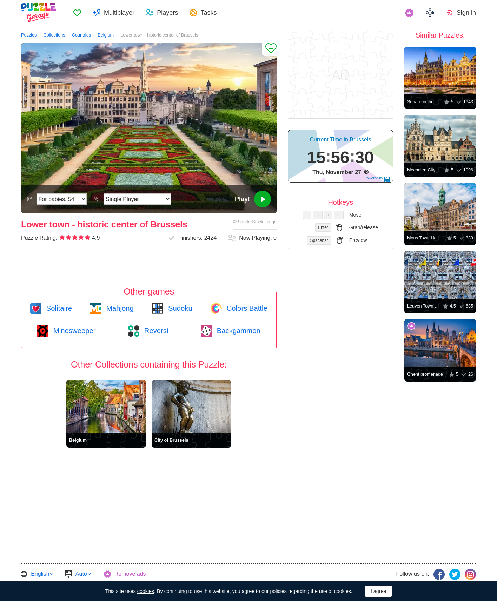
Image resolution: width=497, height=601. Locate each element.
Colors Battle (246, 308)
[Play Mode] (137, 199)
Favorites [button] (77, 13)
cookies (145, 591)
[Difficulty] (62, 199)
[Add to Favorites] (269, 49)
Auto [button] (81, 574)
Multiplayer (119, 12)
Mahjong (118, 308)
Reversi (155, 331)
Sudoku (179, 308)
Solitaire (58, 308)
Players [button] (167, 12)
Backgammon (237, 331)
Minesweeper (73, 331)
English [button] (40, 574)
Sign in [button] (466, 12)
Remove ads (130, 574)
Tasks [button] (208, 12)
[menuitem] (77, 13)
